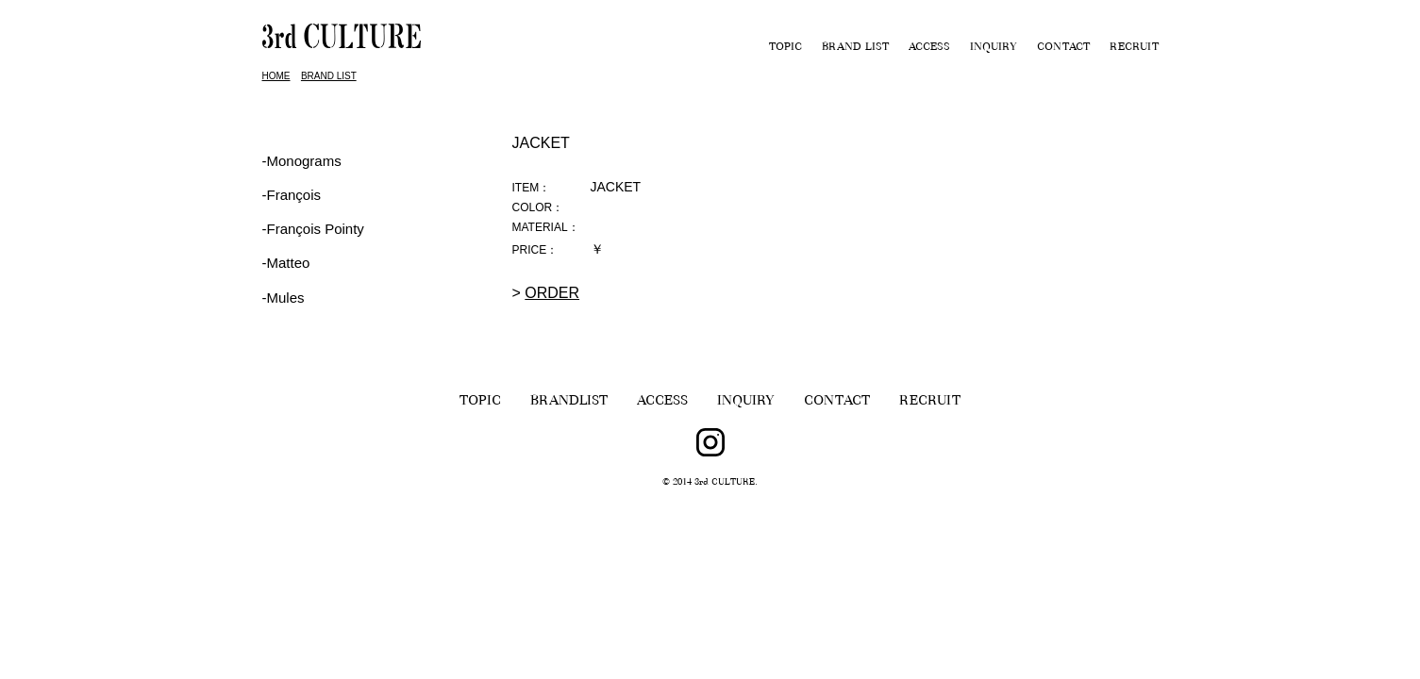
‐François (292, 195)
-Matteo (286, 263)
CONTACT (1063, 48)
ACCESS (929, 48)
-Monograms (302, 161)
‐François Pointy (313, 229)
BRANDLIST (569, 402)
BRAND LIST (855, 48)
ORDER (552, 293)
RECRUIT (1134, 48)
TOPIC (785, 48)
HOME (276, 76)
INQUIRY (993, 48)
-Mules (283, 298)
